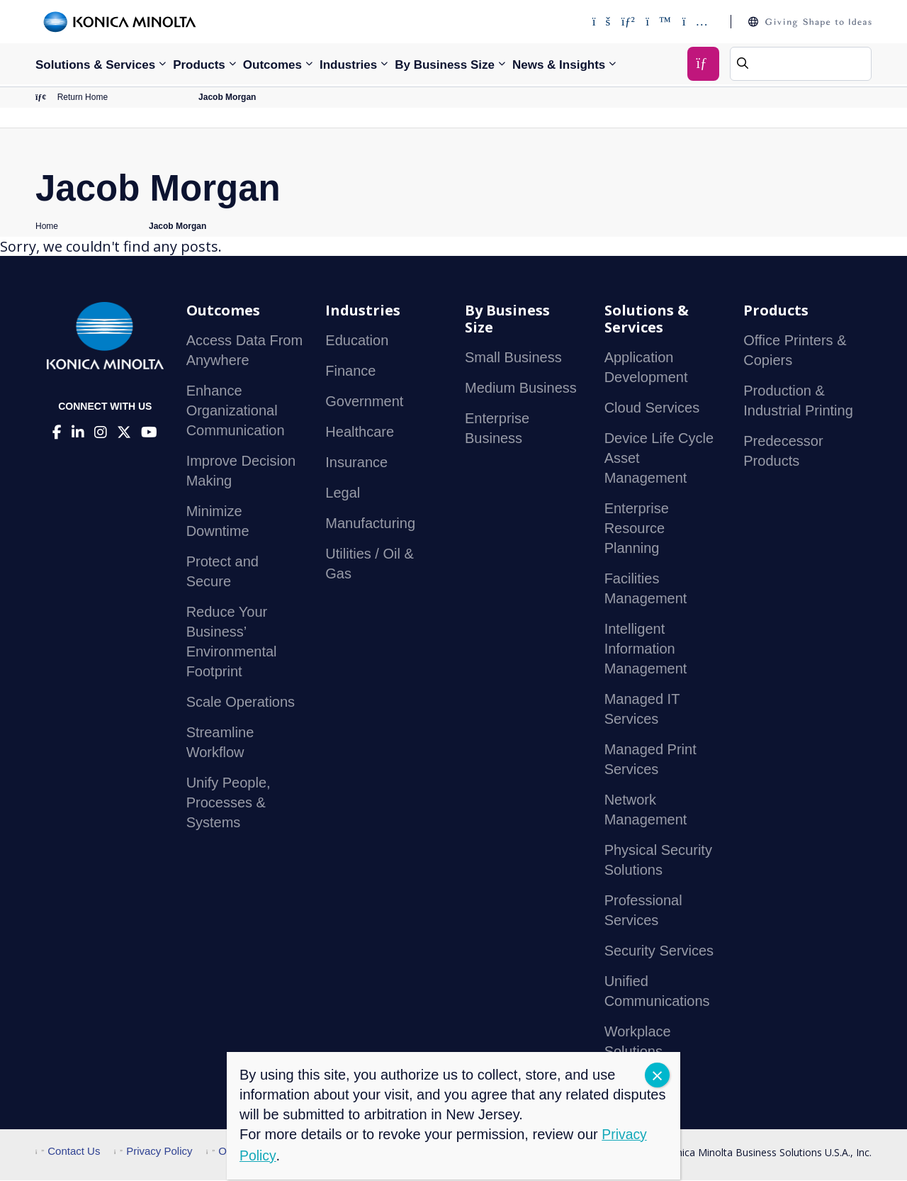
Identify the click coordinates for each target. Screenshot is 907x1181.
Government (364, 402)
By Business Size (445, 65)
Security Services (659, 952)
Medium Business (521, 389)
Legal (342, 494)
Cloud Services (652, 409)
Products (199, 65)
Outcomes (272, 65)
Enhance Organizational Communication (235, 412)
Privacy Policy (153, 1152)
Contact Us (67, 1152)
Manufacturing (370, 524)
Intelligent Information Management (645, 650)
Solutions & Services (95, 65)
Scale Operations (240, 703)
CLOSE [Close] (657, 1075)
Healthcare (359, 433)
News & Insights (558, 65)
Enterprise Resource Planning (636, 529)
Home (46, 227)
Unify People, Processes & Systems (228, 804)
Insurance (356, 463)
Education (356, 341)
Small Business (513, 358)
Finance (350, 372)
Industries (348, 65)
